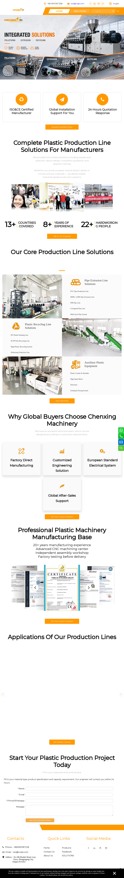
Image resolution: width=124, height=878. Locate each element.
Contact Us (49, 852)
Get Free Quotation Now (39, 820)
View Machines (62, 401)
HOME (59, 11)
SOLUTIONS (80, 11)
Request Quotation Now (62, 127)
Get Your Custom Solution (62, 517)
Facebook (67, 852)
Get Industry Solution (62, 742)
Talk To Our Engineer (62, 236)
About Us (48, 855)
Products (66, 848)
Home (47, 848)
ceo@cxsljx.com (77, 4)
